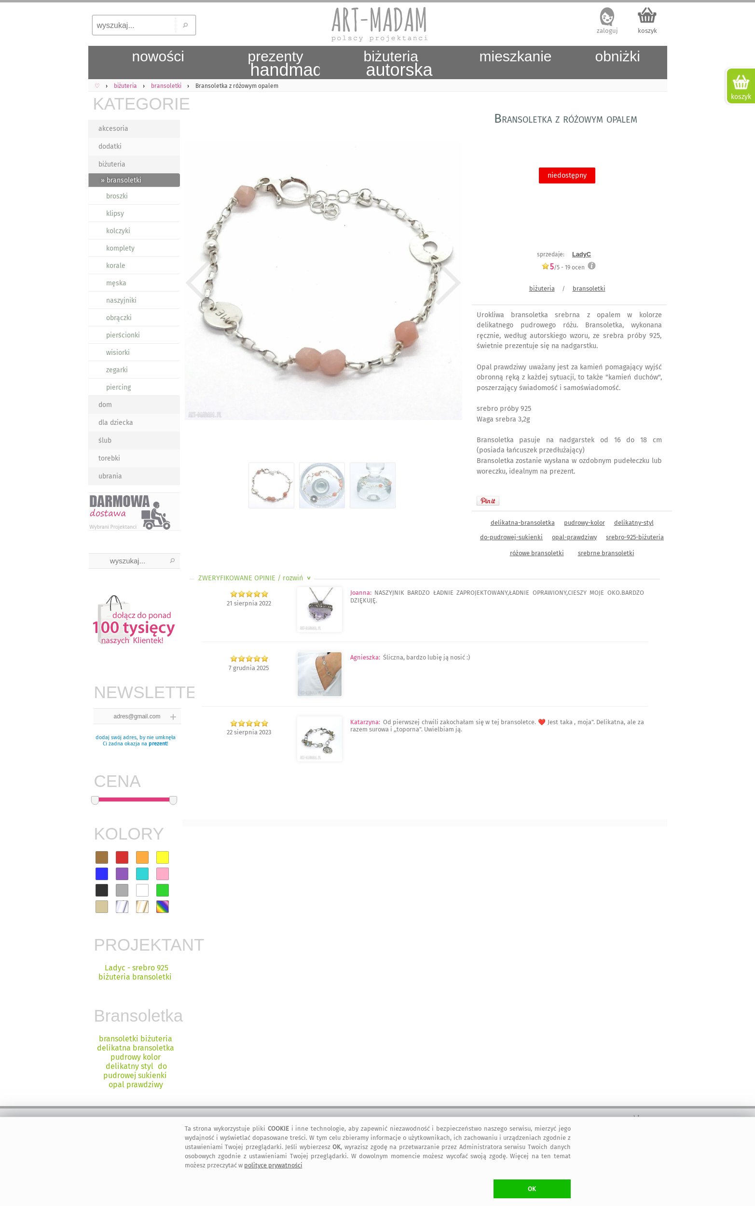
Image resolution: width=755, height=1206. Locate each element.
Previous (198, 283)
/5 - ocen (563, 267)
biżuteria (111, 164)
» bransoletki (121, 180)
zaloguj (607, 30)
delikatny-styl (634, 522)
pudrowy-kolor (584, 522)
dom (105, 405)
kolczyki (118, 231)
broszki (117, 196)
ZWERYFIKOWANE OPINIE (255, 578)
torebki (109, 458)
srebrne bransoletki (606, 553)
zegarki (117, 370)
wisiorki (118, 353)
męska (116, 283)
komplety (120, 248)
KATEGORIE (136, 103)
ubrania (110, 476)
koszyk (647, 30)
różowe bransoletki (537, 553)
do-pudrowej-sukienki (511, 537)
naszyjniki (121, 300)
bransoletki (589, 288)
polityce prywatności (273, 1165)
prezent (158, 744)
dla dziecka (115, 423)
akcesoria (113, 129)
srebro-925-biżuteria (635, 537)
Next (446, 283)
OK (532, 1188)
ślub (104, 440)
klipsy (115, 214)
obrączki (119, 318)
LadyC (581, 254)
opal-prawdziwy (574, 537)
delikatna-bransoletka (523, 522)
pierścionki (123, 335)
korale (115, 266)
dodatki (110, 146)
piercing (118, 387)
